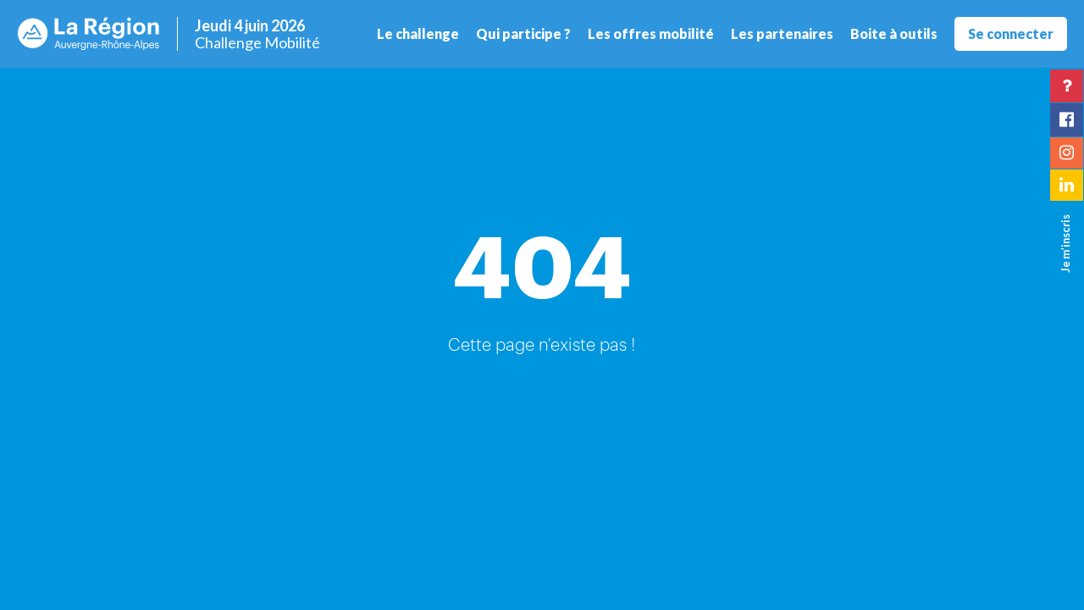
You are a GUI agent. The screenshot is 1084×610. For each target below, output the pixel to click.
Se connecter (1011, 33)
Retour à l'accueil (542, 385)
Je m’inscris (1065, 243)
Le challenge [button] (418, 33)
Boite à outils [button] (893, 33)
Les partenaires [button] (782, 33)
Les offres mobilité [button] (651, 33)
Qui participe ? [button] (523, 33)
